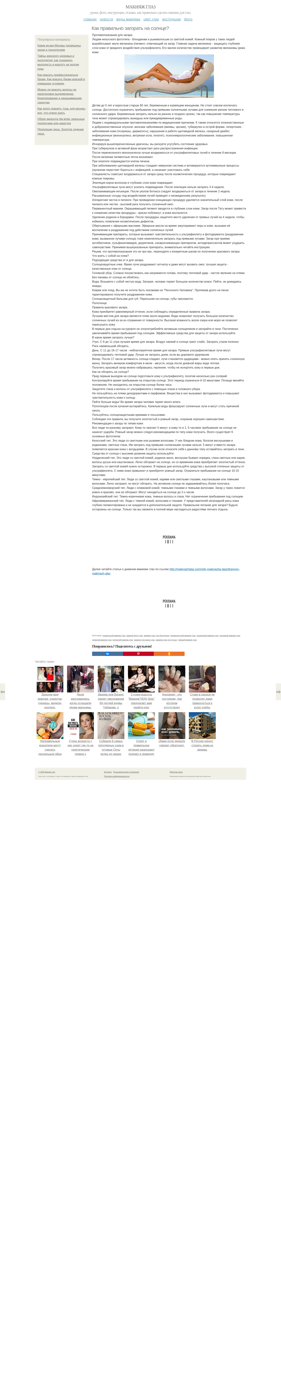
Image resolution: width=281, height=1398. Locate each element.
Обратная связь (176, 772)
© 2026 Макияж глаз (46, 772)
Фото (188, 19)
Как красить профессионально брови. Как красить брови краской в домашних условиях (61, 79)
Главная (90, 19)
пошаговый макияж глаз (207, 635)
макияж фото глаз (135, 635)
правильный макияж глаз (114, 635)
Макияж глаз (141, 6)
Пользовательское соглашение (126, 772)
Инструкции (171, 19)
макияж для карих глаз (144, 640)
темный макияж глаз (187, 640)
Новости (106, 19)
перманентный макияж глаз (183, 635)
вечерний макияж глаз (123, 640)
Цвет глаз (151, 19)
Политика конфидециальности (116, 776)
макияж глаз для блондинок (156, 635)
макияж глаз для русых (166, 640)
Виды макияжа (128, 19)
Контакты (108, 772)
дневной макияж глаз (101, 640)
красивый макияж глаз (230, 635)
